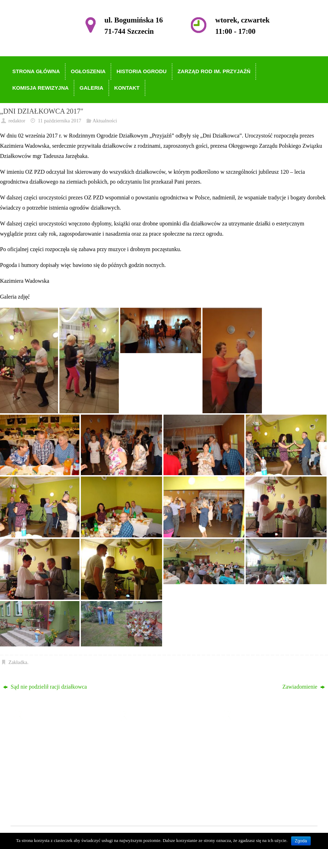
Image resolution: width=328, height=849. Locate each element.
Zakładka (17, 662)
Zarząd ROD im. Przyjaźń (161, 768)
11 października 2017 (59, 120)
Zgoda (301, 840)
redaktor (16, 120)
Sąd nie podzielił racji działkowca (45, 687)
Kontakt (141, 798)
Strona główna (148, 737)
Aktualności (104, 120)
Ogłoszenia (144, 747)
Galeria (140, 788)
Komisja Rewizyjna (154, 778)
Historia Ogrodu (150, 757)
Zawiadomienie (303, 687)
